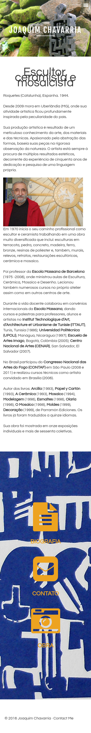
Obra (46, 646)
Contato (45, 594)
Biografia (45, 542)
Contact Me (63, 718)
